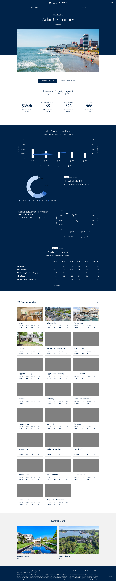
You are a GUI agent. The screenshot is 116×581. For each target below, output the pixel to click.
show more (58, 285)
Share (109, 576)
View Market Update (47, 80)
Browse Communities (68, 80)
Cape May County (82, 7)
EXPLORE (79, 542)
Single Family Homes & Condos (53, 134)
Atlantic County (33, 7)
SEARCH (37, 542)
